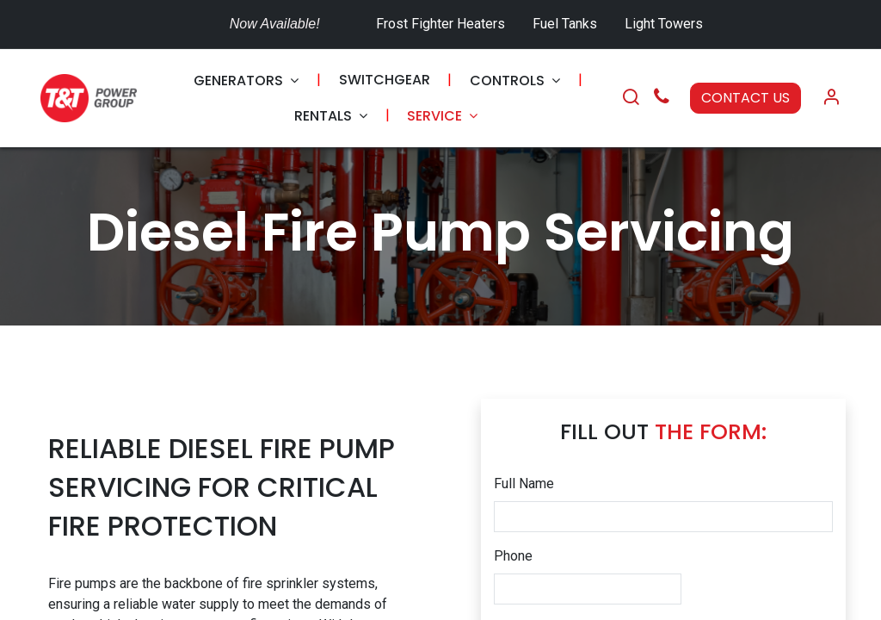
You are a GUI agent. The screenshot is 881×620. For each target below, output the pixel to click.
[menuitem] (246, 80)
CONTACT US (745, 98)
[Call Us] (661, 98)
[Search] (630, 98)
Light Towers (664, 24)
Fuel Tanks (567, 24)
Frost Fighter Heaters (440, 24)
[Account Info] (831, 98)
